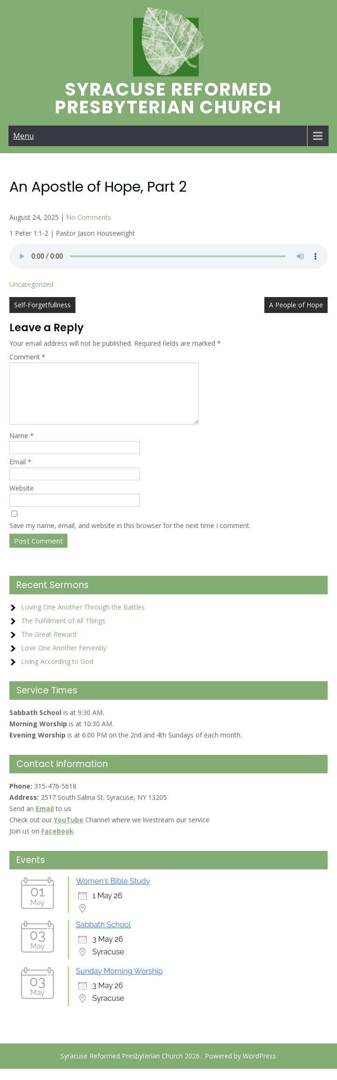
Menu (23, 136)
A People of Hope (296, 304)
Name (21, 446)
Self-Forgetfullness (42, 304)
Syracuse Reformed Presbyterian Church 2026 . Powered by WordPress (168, 1067)
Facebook (57, 842)
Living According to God (57, 672)
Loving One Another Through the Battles (83, 618)
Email (20, 473)
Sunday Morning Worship (119, 982)
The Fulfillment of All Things (63, 631)
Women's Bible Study (113, 892)
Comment (27, 356)
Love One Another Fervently (63, 659)
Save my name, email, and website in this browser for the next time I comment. (130, 536)
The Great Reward (48, 645)
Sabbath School (103, 935)
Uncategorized (31, 284)
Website (21, 499)
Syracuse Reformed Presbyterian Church (168, 98)
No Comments (88, 217)
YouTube (68, 831)
